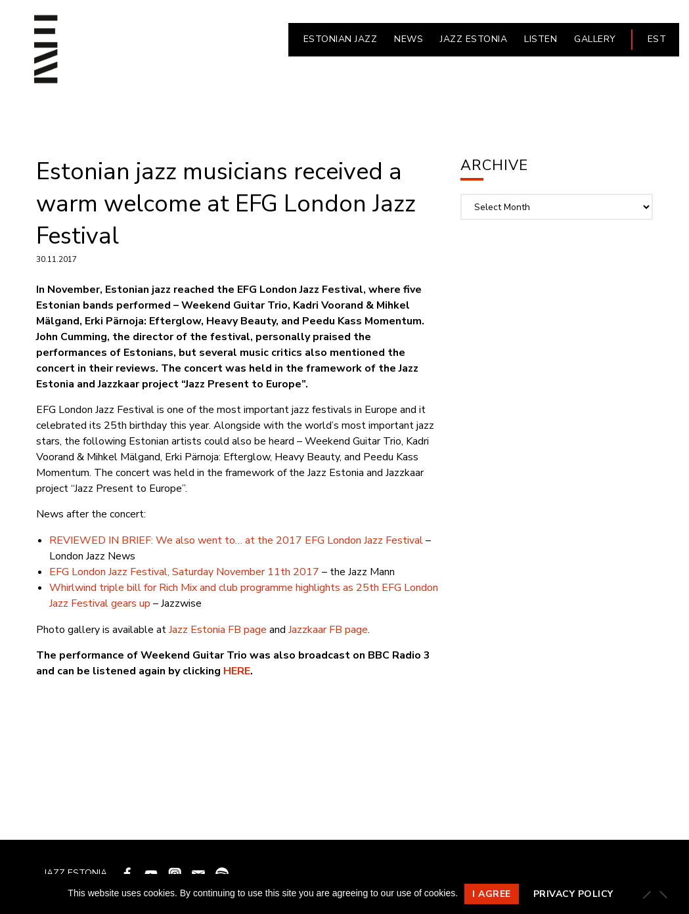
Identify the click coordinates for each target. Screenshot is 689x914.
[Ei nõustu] (662, 894)
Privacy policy (573, 894)
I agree (491, 894)
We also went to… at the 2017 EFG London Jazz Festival (288, 540)
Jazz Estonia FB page (218, 629)
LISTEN (540, 39)
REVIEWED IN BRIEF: (101, 540)
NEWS (408, 39)
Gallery (595, 39)
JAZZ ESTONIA (473, 39)
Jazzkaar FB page (328, 629)
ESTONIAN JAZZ (340, 39)
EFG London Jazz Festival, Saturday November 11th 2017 (184, 572)
